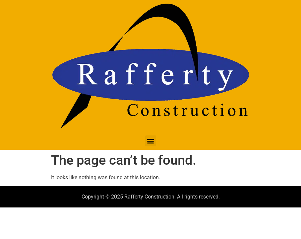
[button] (150, 140)
